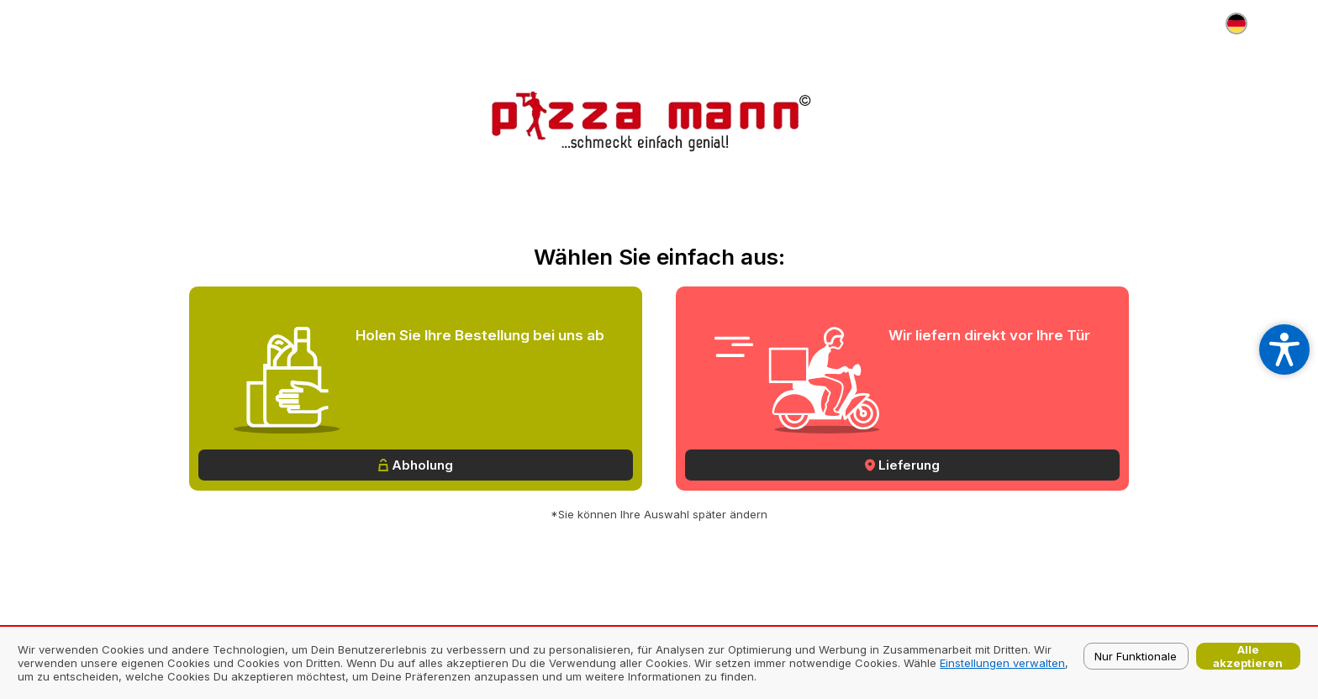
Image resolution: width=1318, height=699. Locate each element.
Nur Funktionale (1135, 656)
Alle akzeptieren (1248, 656)
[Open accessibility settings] (1284, 349)
